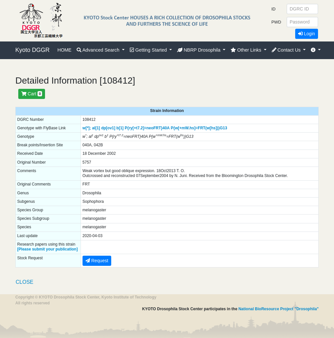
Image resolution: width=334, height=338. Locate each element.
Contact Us (287, 50)
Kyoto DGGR (32, 50)
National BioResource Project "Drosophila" (278, 309)
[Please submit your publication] (47, 249)
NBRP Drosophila (199, 50)
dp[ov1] (108, 128)
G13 (223, 128)
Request (96, 260)
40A (166, 128)
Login (306, 33)
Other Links (247, 50)
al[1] (96, 128)
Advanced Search (99, 50)
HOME (64, 50)
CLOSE (24, 282)
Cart (31, 93)
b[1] (120, 128)
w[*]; (87, 128)
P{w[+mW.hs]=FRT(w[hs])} (195, 128)
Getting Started (149, 50)
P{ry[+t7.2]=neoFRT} (143, 128)
